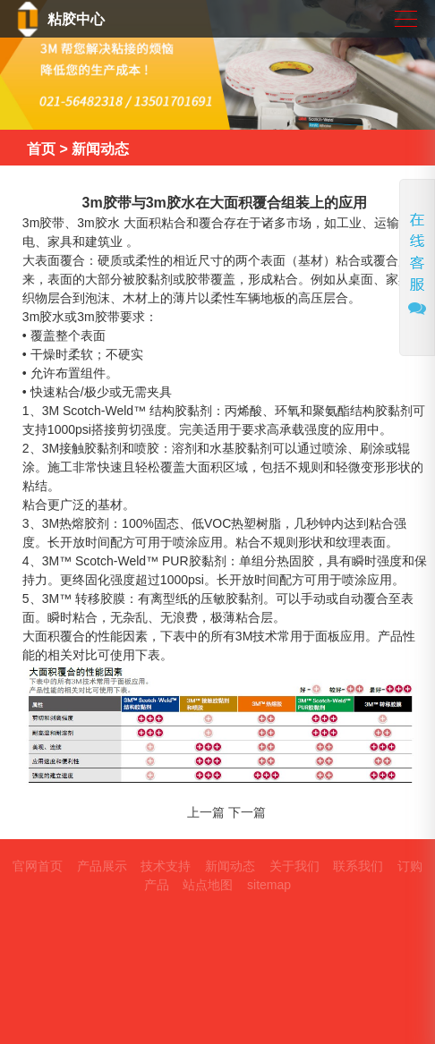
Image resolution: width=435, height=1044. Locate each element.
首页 (41, 149)
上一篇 (206, 812)
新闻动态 (100, 149)
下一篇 (247, 812)
